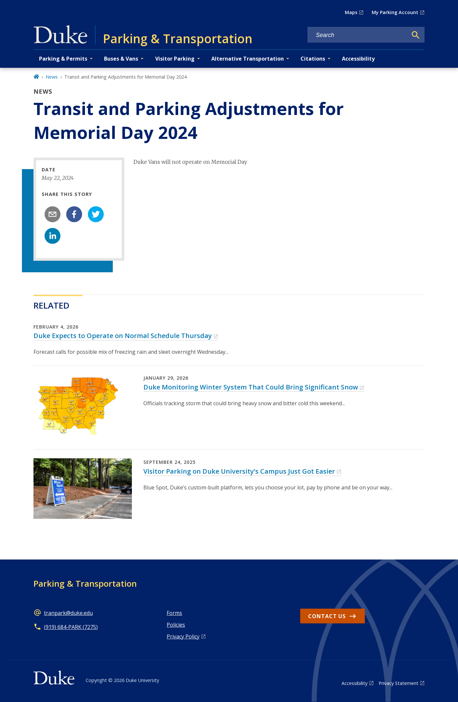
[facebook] (74, 214)
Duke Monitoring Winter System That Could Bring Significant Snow (250, 387)
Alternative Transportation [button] (247, 58)
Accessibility (358, 58)
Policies (176, 624)
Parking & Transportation (85, 583)
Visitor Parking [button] (175, 58)
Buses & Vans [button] (121, 58)
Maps (351, 12)
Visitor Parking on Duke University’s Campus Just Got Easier (239, 471)
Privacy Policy (183, 636)
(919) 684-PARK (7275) (71, 627)
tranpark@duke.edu (68, 613)
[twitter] (96, 214)
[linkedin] (52, 236)
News (52, 77)
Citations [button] (313, 58)
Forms (174, 613)
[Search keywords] (357, 35)
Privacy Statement (398, 683)
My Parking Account (395, 12)
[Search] (415, 35)
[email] (52, 214)
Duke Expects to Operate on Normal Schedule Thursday (122, 335)
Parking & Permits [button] (63, 58)
